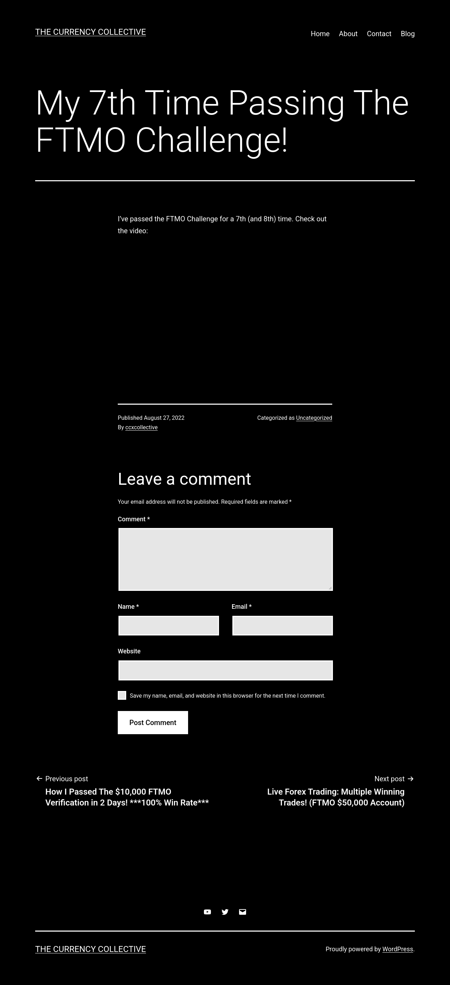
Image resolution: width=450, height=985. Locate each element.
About (348, 34)
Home (320, 34)
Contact (379, 34)
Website (129, 651)
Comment (134, 519)
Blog (408, 34)
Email (242, 606)
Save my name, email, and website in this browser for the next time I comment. (228, 695)
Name (128, 606)
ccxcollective (142, 427)
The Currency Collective (90, 32)
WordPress (397, 949)
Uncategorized (314, 418)
